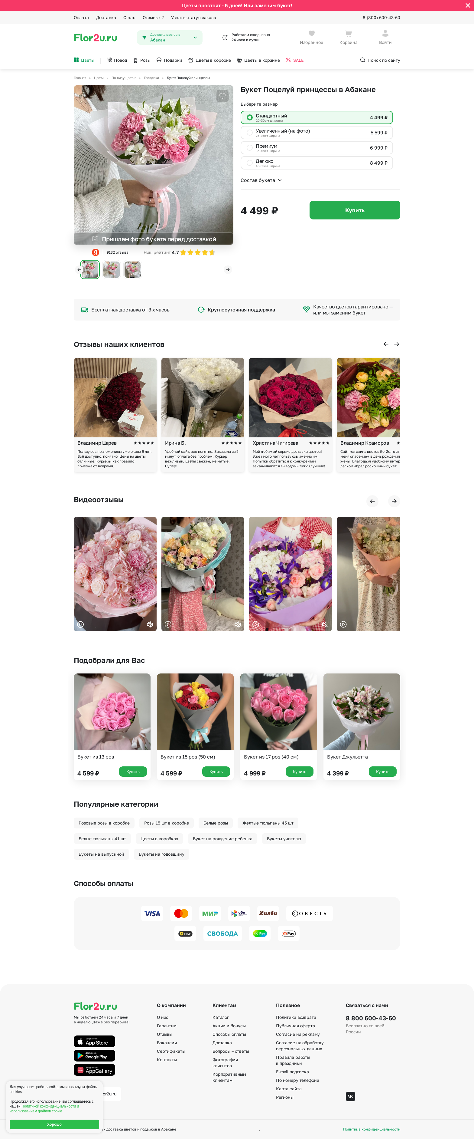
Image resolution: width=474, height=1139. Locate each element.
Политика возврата (296, 1017)
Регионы (285, 1097)
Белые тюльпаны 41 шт (102, 838)
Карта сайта (288, 1088)
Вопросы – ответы (231, 1051)
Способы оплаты (229, 1034)
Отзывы (153, 18)
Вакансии (167, 1042)
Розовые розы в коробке (104, 822)
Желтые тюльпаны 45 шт (268, 822)
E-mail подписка (292, 1071)
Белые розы (215, 822)
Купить (355, 210)
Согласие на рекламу (298, 1034)
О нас (129, 17)
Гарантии (167, 1025)
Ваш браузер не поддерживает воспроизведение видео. (115, 574)
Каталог (221, 1017)
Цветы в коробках (159, 838)
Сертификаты (171, 1051)
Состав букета (261, 180)
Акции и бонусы (229, 1025)
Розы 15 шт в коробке (166, 822)
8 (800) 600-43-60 (381, 17)
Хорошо (54, 1124)
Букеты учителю (284, 838)
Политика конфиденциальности (371, 1129)
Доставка (106, 17)
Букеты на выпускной (101, 854)
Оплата (81, 17)
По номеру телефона (297, 1080)
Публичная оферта (295, 1025)
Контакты (167, 1059)
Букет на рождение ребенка (222, 838)
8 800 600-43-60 (371, 1018)
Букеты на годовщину (161, 854)
